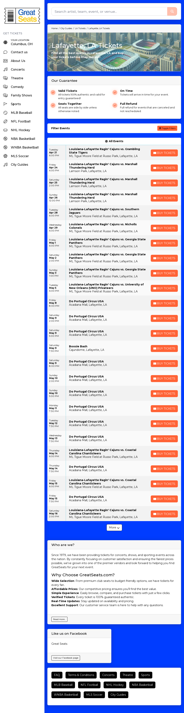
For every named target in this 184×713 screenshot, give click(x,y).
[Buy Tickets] (164, 152)
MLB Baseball (63, 685)
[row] (114, 152)
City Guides (118, 694)
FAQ (57, 675)
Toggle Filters (167, 128)
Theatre (128, 675)
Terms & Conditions (81, 675)
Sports (145, 675)
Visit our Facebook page (65, 657)
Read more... (59, 619)
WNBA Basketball (66, 694)
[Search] (109, 11)
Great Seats (59, 643)
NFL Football (89, 685)
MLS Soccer (94, 694)
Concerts (108, 675)
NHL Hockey (115, 685)
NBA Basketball (142, 685)
